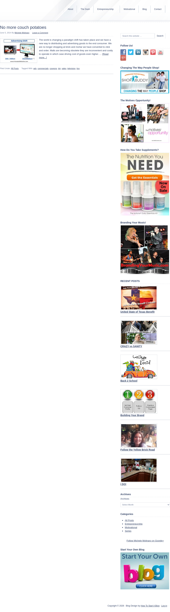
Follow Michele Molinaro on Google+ (145, 540)
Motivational (131, 527)
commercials (43, 68)
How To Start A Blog (150, 606)
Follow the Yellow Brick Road (137, 449)
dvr (59, 68)
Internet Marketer (28, 10)
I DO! (123, 484)
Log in (164, 606)
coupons (53, 68)
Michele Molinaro (22, 33)
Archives (124, 498)
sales (64, 68)
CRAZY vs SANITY (131, 346)
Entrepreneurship (134, 524)
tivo (78, 68)
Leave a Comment (40, 33)
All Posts (15, 68)
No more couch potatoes (23, 27)
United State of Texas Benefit (137, 311)
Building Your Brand (132, 415)
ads (35, 68)
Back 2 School (128, 380)
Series (128, 531)
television (71, 68)
